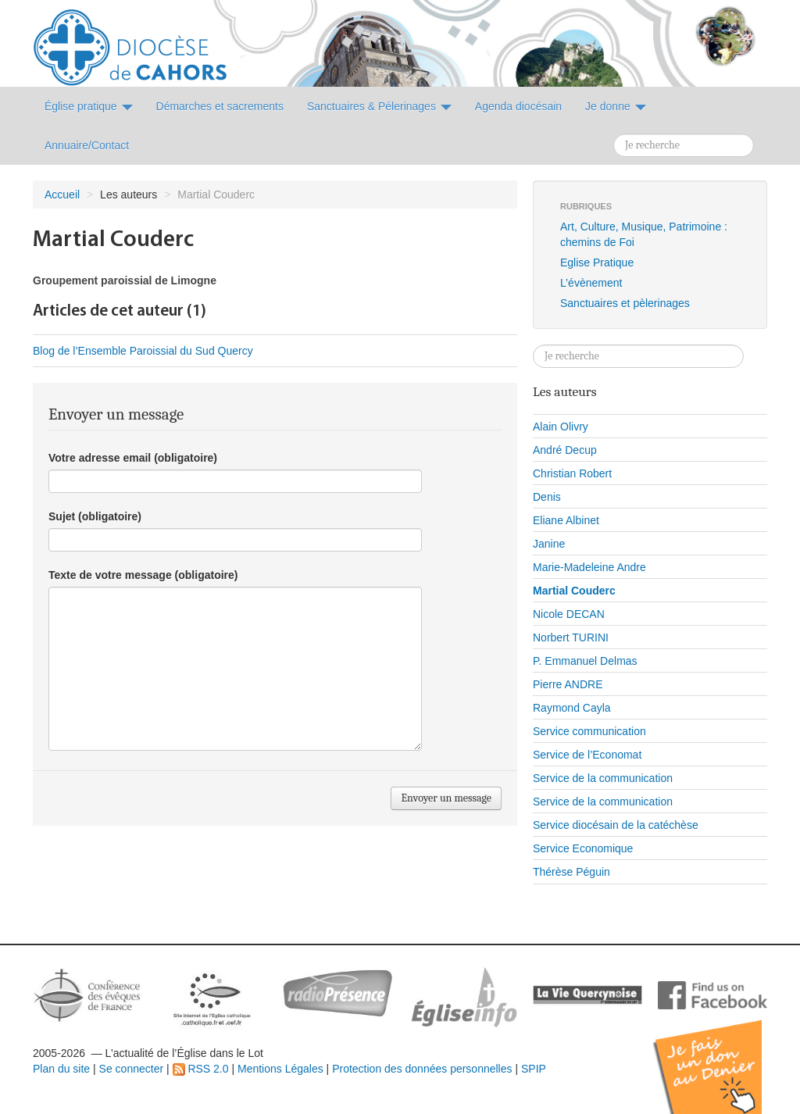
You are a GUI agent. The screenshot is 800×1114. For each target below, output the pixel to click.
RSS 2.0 (201, 1068)
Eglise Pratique (597, 262)
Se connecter (131, 1068)
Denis (547, 497)
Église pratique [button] (89, 106)
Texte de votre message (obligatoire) (143, 575)
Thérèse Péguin (571, 872)
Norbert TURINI (571, 637)
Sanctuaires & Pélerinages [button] (379, 106)
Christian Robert (572, 473)
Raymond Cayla (572, 708)
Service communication (589, 731)
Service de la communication (603, 778)
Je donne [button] (615, 106)
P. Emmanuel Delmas (585, 661)
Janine (549, 543)
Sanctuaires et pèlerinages (625, 303)
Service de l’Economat (587, 754)
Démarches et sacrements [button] (220, 106)
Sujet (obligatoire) (94, 516)
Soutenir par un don (722, 1055)
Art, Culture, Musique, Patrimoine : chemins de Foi (643, 234)
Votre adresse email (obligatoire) (132, 458)
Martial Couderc (574, 590)
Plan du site (61, 1068)
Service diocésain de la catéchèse (615, 825)
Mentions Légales (280, 1068)
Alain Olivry (560, 426)
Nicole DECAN (569, 614)
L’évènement (591, 283)
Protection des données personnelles (422, 1068)
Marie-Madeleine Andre (589, 567)
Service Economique (583, 848)
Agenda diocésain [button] (518, 106)
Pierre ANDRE (567, 684)
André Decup (565, 450)
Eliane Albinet (566, 520)
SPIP (533, 1068)
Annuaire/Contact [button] (87, 145)
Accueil (62, 194)
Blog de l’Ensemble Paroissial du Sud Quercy (143, 351)
